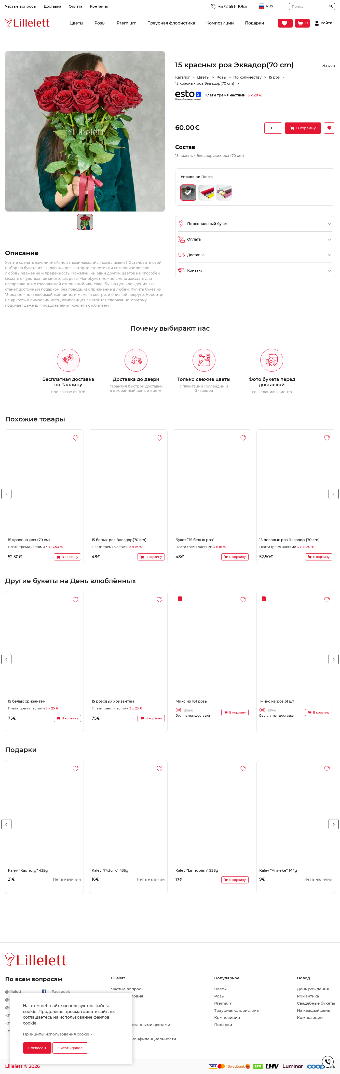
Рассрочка (122, 1046)
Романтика (308, 996)
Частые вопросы (20, 6)
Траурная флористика (171, 23)
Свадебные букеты (316, 1003)
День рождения (313, 989)
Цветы (76, 23)
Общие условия (127, 996)
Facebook (61, 991)
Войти (326, 23)
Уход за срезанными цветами (140, 1024)
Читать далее (70, 1048)
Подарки (254, 23)
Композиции (220, 23)
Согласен (37, 1048)
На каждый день (313, 1010)
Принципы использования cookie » (57, 1034)
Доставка (52, 6)
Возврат (119, 1032)
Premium (127, 23)
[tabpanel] (44, 496)
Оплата (75, 6)
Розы (99, 23)
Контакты (99, 6)
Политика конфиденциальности (143, 1039)
